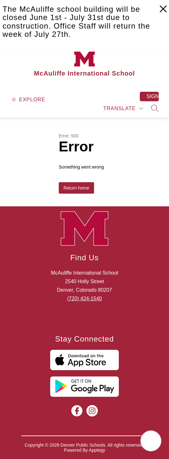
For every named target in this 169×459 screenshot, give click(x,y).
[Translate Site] (123, 108)
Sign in (152, 96)
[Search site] (155, 108)
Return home (76, 187)
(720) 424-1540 (84, 298)
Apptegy (97, 450)
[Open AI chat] (151, 441)
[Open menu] (27, 99)
